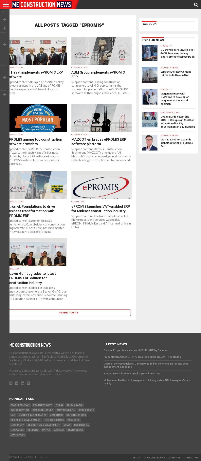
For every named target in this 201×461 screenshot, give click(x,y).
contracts (17, 435)
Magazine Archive (154, 457)
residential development (43, 425)
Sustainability (66, 410)
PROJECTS (73, 420)
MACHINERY (17, 425)
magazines (17, 430)
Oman (67, 425)
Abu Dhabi (56, 415)
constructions (76, 415)
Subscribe (174, 457)
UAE (12, 415)
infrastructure (42, 410)
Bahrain (59, 430)
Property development (25, 420)
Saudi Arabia (74, 405)
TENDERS (32, 430)
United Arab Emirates (32, 415)
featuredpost (42, 405)
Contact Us (191, 457)
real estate (86, 410)
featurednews (19, 405)
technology (75, 430)
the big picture (54, 420)
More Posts (69, 312)
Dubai (59, 405)
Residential (81, 425)
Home (136, 457)
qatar (46, 430)
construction (19, 410)
